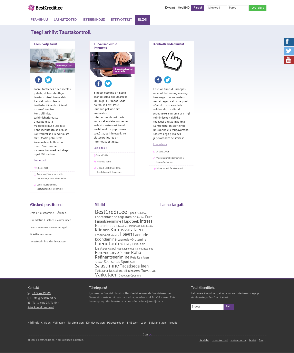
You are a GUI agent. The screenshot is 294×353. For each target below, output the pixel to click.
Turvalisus (116, 172)
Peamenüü (39, 20)
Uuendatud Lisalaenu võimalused (50, 220)
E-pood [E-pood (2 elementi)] (132, 213)
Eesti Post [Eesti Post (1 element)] (142, 213)
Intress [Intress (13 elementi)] (146, 222)
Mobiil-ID (183, 8)
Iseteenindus (93, 20)
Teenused (42, 174)
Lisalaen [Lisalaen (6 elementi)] (138, 245)
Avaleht (204, 341)
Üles (147, 335)
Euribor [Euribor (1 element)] (140, 218)
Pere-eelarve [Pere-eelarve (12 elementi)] (107, 253)
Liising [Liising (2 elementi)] (127, 244)
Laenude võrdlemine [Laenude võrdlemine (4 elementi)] (131, 240)
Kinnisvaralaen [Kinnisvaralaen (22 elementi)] (126, 231)
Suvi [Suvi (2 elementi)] (132, 262)
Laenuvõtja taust (45, 45)
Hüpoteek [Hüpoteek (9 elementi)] (130, 222)
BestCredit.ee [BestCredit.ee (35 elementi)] (111, 213)
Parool (198, 8)
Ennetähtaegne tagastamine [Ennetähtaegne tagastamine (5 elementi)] (115, 218)
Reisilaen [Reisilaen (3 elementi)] (143, 258)
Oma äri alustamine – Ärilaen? (48, 213)
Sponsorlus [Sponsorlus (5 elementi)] (112, 262)
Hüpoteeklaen (116, 323)
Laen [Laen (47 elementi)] (126, 235)
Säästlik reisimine (40, 235)
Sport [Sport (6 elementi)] (125, 262)
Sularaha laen (157, 323)
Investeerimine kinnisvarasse (48, 242)
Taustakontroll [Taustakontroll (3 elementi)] (118, 271)
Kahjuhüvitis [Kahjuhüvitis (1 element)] (147, 226)
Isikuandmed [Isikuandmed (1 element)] (122, 226)
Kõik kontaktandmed (41, 308)
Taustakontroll (50, 185)
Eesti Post (110, 168)
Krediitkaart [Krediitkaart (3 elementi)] (102, 236)
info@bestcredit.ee (45, 298)
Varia (108, 162)
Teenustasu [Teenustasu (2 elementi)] (134, 271)
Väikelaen (59, 323)
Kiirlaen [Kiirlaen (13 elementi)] (102, 230)
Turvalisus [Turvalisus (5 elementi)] (148, 271)
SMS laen (132, 323)
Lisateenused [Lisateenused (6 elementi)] (105, 249)
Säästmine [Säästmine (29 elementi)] (107, 266)
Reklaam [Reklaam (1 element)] (99, 262)
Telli (228, 307)
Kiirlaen (46, 323)
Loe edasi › (40, 161)
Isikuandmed (162, 169)
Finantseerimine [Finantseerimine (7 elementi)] (108, 222)
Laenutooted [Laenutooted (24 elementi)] (109, 244)
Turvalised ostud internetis (105, 46)
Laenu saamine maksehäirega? (48, 228)
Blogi (141, 20)
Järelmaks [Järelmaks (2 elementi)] (134, 226)
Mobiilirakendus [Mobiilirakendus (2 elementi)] (125, 249)
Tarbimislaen (76, 323)
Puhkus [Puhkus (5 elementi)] (125, 254)
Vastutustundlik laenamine (50, 189)
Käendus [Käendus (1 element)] (115, 236)
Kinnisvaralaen (95, 323)
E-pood (100, 168)
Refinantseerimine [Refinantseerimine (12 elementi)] (112, 258)
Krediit (172, 323)
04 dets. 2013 (162, 152)
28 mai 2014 (102, 155)
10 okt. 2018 (42, 168)
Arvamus (101, 162)
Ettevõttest (120, 20)
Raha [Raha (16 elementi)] (136, 253)
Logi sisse (258, 8)
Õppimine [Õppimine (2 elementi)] (135, 276)
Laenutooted (64, 20)
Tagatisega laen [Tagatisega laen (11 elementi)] (134, 266)
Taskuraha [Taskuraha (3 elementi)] (101, 271)
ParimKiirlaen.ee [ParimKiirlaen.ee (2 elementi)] (144, 249)
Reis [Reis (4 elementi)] (133, 258)
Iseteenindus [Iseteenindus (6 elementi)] (105, 226)
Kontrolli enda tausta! (168, 45)
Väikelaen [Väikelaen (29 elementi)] (106, 275)
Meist (252, 341)
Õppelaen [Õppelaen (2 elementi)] (124, 276)
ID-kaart (170, 8)
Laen (39, 185)
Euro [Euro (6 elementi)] (149, 217)
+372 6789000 (41, 294)
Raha (118, 168)
